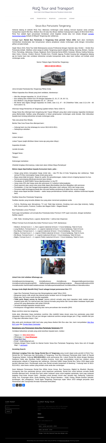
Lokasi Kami (62, 18)
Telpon (39, 413)
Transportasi (41, 18)
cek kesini (23, 345)
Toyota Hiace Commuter (31, 324)
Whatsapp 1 (41, 417)
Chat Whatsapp (31, 337)
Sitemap (72, 18)
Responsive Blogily (64, 440)
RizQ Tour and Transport (53, 8)
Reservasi (52, 18)
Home (32, 18)
